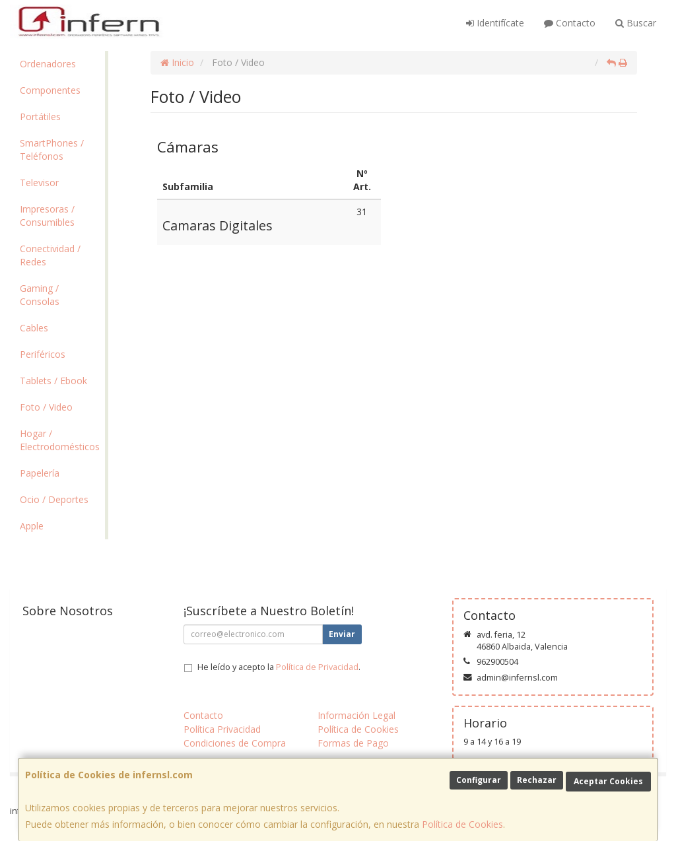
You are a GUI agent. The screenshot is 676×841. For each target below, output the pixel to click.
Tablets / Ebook (53, 380)
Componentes (50, 90)
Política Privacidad (222, 729)
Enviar (342, 634)
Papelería (39, 473)
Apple (32, 526)
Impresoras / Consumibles (47, 215)
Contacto (569, 23)
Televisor (39, 182)
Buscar (635, 23)
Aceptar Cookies (608, 781)
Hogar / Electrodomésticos (60, 440)
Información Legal (356, 715)
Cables (34, 327)
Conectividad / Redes (50, 255)
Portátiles (40, 116)
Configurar (478, 780)
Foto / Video (46, 407)
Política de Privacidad (317, 667)
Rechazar (537, 780)
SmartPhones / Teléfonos (52, 149)
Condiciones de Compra (235, 743)
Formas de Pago (353, 743)
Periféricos (42, 354)
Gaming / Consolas (39, 295)
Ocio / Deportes (54, 499)
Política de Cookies (462, 824)
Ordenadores (48, 63)
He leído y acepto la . (278, 667)
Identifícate (495, 23)
